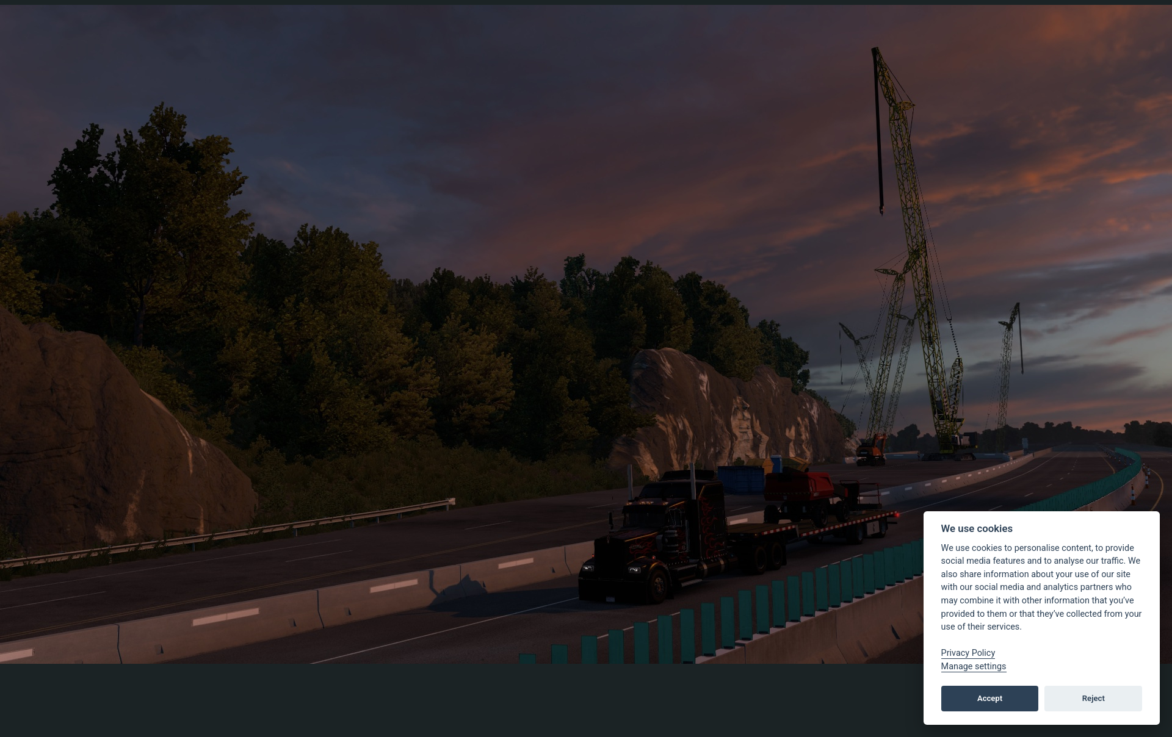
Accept (989, 698)
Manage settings (974, 666)
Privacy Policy (968, 653)
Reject (1093, 698)
